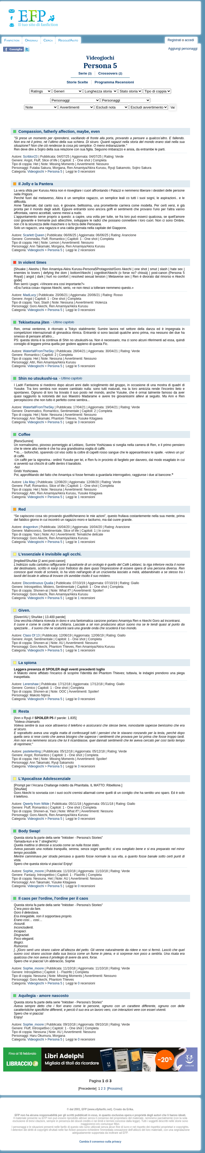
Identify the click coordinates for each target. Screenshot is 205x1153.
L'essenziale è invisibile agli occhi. (49, 554)
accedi (189, 40)
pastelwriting (32, 751)
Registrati (174, 40)
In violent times (32, 262)
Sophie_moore (33, 871)
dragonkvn (30, 527)
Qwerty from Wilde (36, 804)
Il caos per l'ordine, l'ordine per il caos (53, 898)
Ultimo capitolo (63, 322)
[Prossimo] (114, 1088)
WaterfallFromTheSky (38, 351)
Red (22, 509)
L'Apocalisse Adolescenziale (44, 779)
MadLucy (29, 295)
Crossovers (110, 73)
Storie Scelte (77, 82)
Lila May (29, 482)
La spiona (27, 663)
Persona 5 (100, 65)
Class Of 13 (31, 635)
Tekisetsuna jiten (33, 322)
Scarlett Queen (33, 235)
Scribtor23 (30, 156)
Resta (23, 711)
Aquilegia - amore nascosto (43, 995)
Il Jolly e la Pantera (35, 184)
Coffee (24, 434)
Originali (31, 40)
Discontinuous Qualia (38, 583)
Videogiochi (100, 58)
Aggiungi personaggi (182, 49)
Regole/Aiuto (68, 40)
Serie (85, 73)
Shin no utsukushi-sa (37, 378)
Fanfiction (11, 40)
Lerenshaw (31, 684)
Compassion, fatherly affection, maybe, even (59, 131)
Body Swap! (29, 831)
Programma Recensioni (114, 82)
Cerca (48, 40)
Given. (24, 610)
